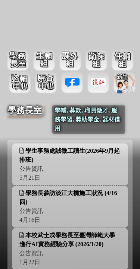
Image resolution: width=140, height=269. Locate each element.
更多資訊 (103, 164)
